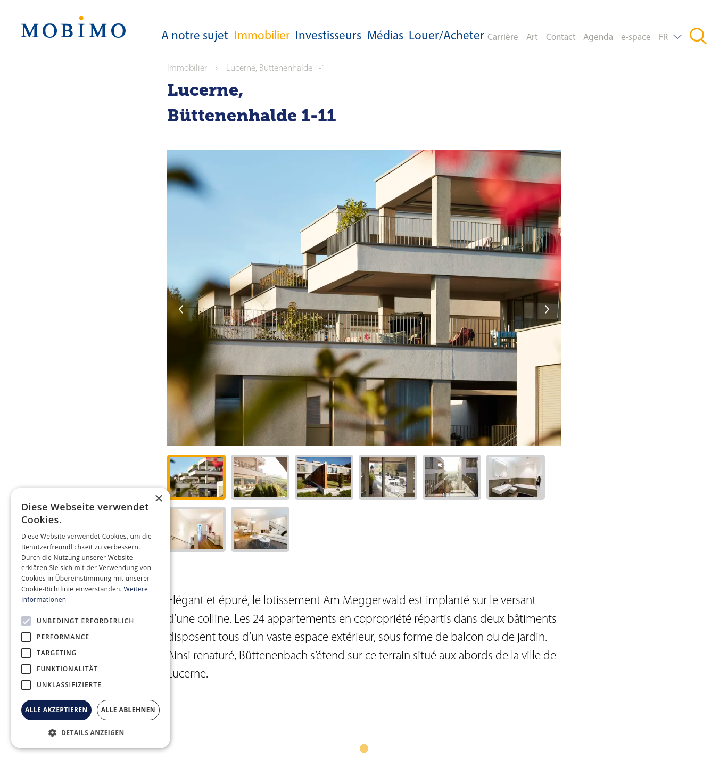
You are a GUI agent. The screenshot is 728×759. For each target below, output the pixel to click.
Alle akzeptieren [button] (56, 709)
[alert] (90, 618)
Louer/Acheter (446, 36)
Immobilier (262, 36)
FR (663, 37)
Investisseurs (328, 36)
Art (532, 37)
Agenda (598, 37)
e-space (636, 37)
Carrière (502, 37)
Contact (561, 37)
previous (180, 309)
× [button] (158, 499)
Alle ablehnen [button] (128, 709)
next (547, 309)
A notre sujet (194, 36)
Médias (385, 36)
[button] (90, 732)
